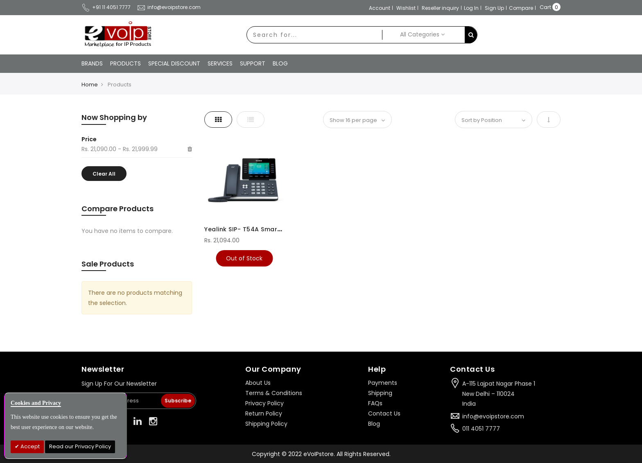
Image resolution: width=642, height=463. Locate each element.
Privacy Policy (264, 403)
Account (379, 8)
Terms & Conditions (273, 393)
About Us (258, 383)
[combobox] (314, 35)
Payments (382, 383)
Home (89, 84)
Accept (29, 446)
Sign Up (494, 8)
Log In (471, 8)
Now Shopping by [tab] (114, 117)
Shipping (380, 393)
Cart (545, 7)
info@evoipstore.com (169, 7)
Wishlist (406, 8)
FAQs (375, 403)
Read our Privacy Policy (80, 446)
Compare (521, 8)
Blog (374, 424)
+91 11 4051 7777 (106, 7)
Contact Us (384, 413)
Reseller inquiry (440, 8)
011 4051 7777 (481, 429)
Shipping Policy (266, 424)
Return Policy (263, 413)
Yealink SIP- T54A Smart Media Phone (263, 229)
